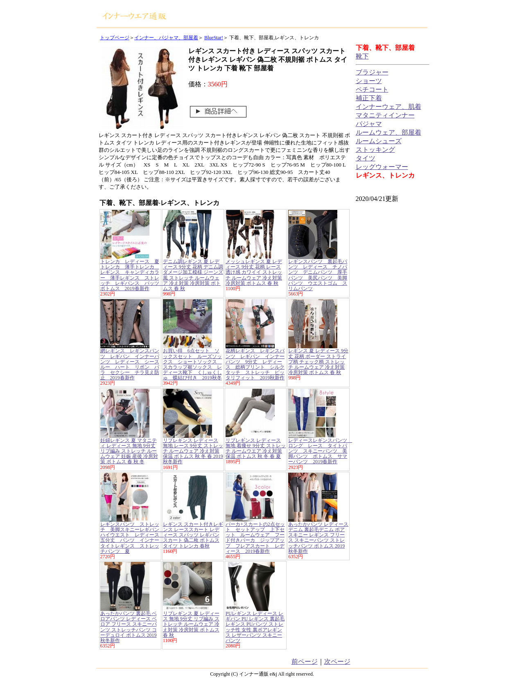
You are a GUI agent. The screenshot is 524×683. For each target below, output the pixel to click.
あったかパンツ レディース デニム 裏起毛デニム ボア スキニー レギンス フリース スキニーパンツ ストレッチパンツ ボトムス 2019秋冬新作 (318, 537)
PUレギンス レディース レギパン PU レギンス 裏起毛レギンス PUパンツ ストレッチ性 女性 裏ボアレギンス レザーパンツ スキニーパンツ (255, 627)
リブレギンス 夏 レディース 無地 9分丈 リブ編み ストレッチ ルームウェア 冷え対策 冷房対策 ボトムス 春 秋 (191, 624)
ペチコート (372, 89)
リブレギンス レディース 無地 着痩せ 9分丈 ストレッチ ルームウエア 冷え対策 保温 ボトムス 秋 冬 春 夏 (256, 448)
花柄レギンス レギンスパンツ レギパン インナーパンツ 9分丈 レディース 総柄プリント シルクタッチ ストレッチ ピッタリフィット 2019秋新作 (255, 364)
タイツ (365, 158)
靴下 (362, 56)
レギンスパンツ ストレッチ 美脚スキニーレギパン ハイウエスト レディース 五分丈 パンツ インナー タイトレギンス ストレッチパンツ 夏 (132, 537)
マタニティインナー (385, 115)
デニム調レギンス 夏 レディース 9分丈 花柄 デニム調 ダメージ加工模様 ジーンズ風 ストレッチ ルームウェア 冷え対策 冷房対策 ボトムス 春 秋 (193, 275)
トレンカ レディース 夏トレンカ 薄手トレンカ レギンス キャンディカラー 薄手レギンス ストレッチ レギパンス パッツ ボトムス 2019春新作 (132, 275)
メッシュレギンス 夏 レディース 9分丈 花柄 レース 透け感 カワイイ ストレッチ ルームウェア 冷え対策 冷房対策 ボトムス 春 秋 (254, 272)
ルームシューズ (379, 141)
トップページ (114, 38)
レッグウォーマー (382, 166)
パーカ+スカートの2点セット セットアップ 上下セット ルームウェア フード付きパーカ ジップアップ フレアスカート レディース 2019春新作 (255, 537)
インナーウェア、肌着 (388, 106)
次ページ (337, 661)
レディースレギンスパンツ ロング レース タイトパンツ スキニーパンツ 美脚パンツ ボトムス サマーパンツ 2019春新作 (320, 451)
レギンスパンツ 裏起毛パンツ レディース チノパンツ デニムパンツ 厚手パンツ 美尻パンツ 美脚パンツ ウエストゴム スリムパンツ (317, 275)
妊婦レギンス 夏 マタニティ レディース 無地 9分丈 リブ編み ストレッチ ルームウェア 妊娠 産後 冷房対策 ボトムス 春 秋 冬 (129, 451)
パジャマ (369, 123)
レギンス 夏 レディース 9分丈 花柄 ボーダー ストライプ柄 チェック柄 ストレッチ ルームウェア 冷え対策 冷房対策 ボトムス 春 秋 (318, 361)
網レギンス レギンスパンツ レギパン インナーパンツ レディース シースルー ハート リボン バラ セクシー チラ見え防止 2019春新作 (129, 364)
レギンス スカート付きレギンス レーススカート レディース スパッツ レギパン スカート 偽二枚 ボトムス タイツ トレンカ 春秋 (193, 535)
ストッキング (375, 149)
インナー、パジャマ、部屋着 (166, 38)
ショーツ (369, 80)
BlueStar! (213, 38)
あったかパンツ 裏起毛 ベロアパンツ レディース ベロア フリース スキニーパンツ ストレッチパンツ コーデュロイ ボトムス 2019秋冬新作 (128, 627)
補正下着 (369, 98)
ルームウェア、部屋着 (388, 132)
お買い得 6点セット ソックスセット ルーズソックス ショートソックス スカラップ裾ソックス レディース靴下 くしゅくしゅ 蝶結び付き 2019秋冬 (192, 364)
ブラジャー (372, 72)
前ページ (304, 661)
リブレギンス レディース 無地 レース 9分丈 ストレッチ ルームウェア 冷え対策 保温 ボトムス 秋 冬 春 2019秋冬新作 (193, 451)
